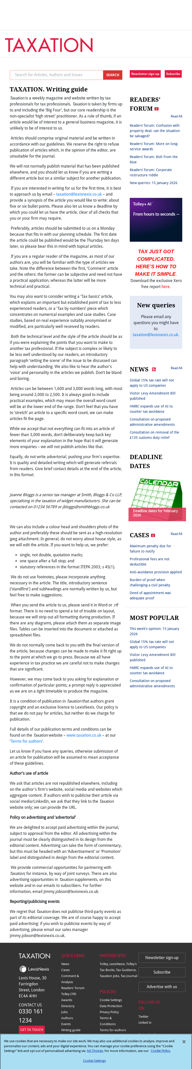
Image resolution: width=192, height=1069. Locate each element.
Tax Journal (129, 976)
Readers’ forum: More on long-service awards (154, 146)
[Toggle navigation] (177, 41)
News (65, 964)
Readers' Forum (72, 988)
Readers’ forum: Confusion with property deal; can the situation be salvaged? (155, 130)
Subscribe (173, 74)
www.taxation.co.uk (83, 735)
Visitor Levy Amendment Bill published (153, 395)
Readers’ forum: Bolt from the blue (154, 159)
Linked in (145, 1022)
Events (66, 1024)
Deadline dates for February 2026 (155, 513)
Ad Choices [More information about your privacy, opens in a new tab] (95, 1053)
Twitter (143, 1016)
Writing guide (70, 1030)
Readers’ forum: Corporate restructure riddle (151, 172)
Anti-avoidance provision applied (156, 572)
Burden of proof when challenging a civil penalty (150, 582)
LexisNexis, (118, 964)
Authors (67, 1018)
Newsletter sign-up (145, 74)
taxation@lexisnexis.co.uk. (156, 334)
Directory (67, 1006)
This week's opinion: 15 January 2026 (154, 631)
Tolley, (105, 964)
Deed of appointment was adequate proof (150, 595)
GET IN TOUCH (31, 1030)
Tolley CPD (68, 994)
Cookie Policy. (160, 1053)
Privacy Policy (109, 1012)
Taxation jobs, (110, 976)
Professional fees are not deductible (150, 561)
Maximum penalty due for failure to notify (150, 548)
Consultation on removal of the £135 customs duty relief (154, 435)
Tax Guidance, (126, 970)
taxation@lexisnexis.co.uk (79, 194)
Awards (66, 1000)
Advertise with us (162, 986)
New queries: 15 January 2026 (154, 183)
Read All (176, 116)
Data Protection (111, 1006)
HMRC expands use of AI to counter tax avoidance (151, 409)
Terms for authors (26, 741)
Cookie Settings (111, 1000)
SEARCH (112, 75)
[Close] (184, 1044)
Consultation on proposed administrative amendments (152, 422)
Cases (65, 970)
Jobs (64, 1012)
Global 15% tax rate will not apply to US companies (152, 382)
